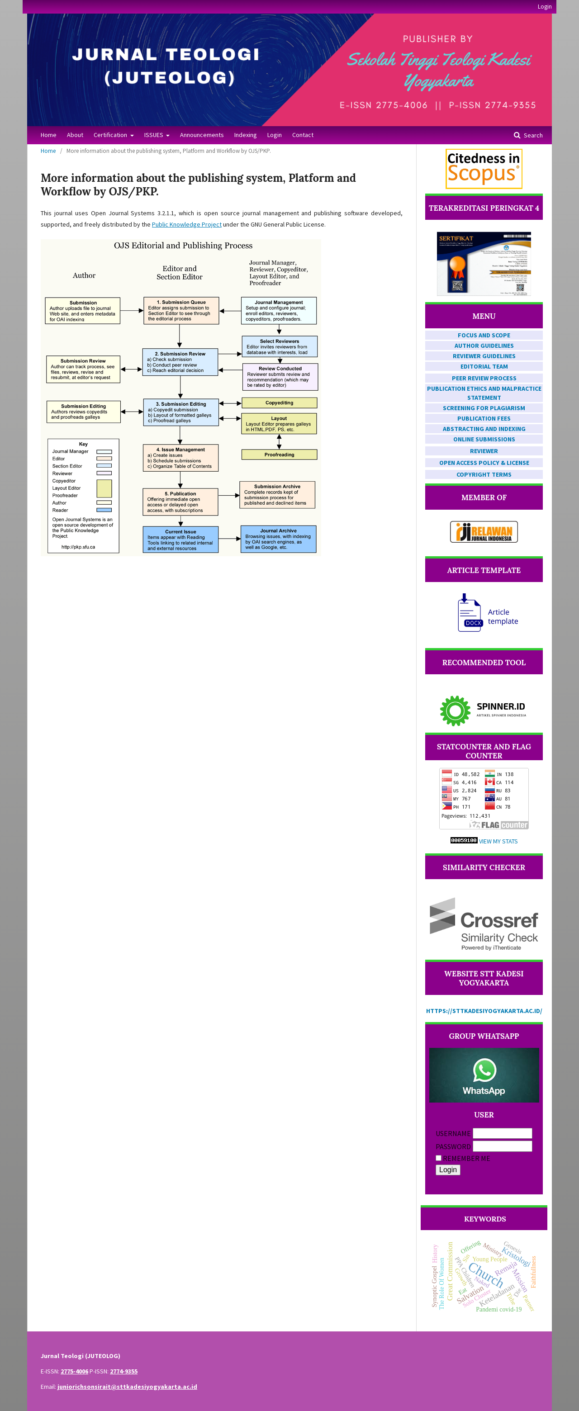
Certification (111, 135)
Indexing (245, 135)
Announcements (202, 135)
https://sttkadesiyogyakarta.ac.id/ (484, 1011)
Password (453, 1146)
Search (532, 135)
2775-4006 (74, 1371)
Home (49, 135)
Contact (302, 135)
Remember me (466, 1158)
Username (453, 1133)
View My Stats (498, 841)
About (75, 135)
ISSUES (154, 135)
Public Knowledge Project (187, 224)
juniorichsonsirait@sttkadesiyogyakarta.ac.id (127, 1387)
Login (274, 135)
